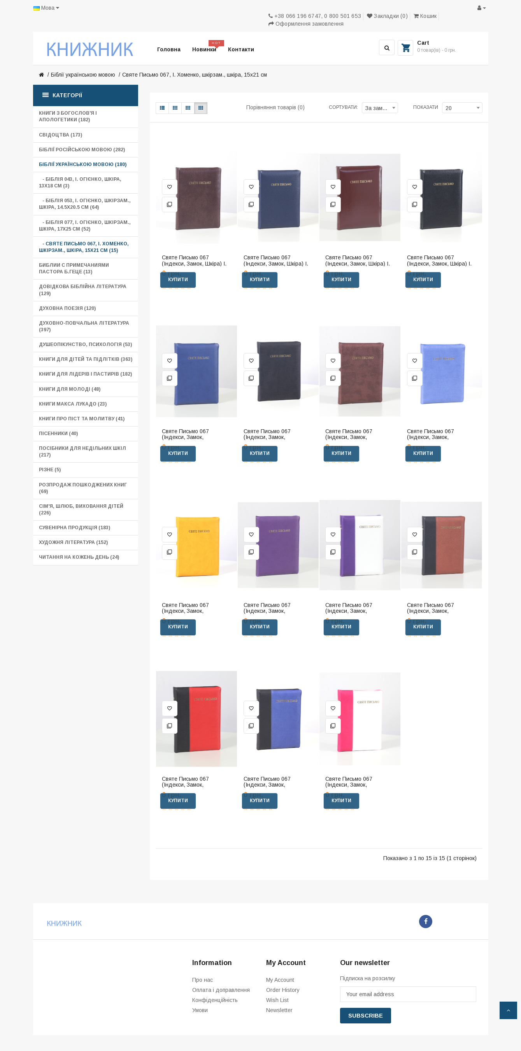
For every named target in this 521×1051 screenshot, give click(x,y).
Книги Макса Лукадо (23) (73, 404)
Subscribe (365, 1015)
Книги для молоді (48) (69, 389)
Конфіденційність (215, 1000)
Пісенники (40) (58, 433)
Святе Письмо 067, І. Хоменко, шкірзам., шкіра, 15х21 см (194, 75)
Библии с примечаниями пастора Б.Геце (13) (74, 268)
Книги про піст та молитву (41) (82, 418)
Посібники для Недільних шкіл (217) (82, 452)
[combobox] (380, 107)
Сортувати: (343, 107)
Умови (200, 1010)
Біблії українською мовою (83, 75)
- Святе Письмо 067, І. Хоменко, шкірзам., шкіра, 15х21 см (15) (84, 247)
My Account (280, 980)
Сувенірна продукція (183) (74, 527)
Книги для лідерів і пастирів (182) (85, 374)
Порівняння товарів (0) (275, 107)
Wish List (277, 1000)
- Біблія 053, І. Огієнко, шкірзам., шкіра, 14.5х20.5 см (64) (85, 204)
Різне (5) (50, 469)
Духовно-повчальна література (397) (84, 326)
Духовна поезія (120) (67, 308)
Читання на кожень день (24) (79, 557)
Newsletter (279, 1010)
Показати (425, 107)
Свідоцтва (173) (60, 135)
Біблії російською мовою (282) (82, 149)
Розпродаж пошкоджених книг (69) (83, 488)
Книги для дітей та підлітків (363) (85, 359)
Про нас (202, 980)
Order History (283, 990)
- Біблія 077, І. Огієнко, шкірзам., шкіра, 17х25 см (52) (85, 226)
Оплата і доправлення (221, 990)
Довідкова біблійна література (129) (82, 290)
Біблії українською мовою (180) (82, 164)
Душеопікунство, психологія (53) (85, 344)
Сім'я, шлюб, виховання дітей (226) (81, 510)
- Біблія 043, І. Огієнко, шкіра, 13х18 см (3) (80, 183)
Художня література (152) (73, 542)
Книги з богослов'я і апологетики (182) (68, 116)
